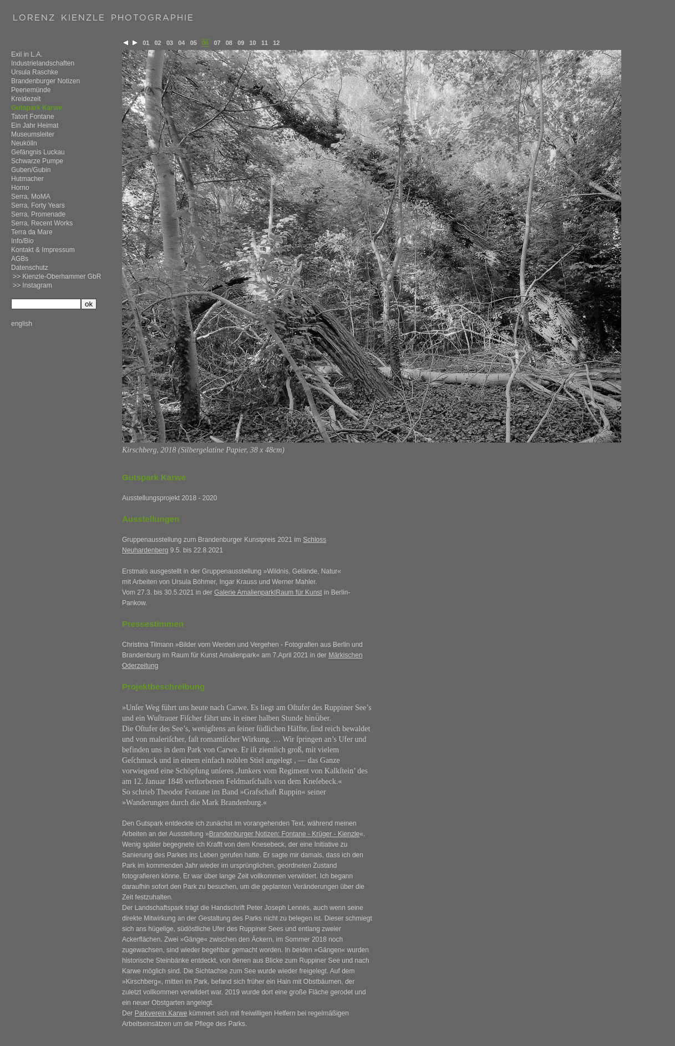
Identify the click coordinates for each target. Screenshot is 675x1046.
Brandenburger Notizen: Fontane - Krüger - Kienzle (284, 834)
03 (169, 42)
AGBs (19, 259)
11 (264, 42)
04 (181, 42)
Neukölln (24, 143)
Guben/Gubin (30, 170)
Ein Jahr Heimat (34, 125)
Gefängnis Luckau (38, 152)
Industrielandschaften (42, 63)
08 (229, 42)
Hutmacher (27, 179)
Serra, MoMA (30, 196)
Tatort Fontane (32, 116)
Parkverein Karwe (161, 1013)
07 (217, 42)
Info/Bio (22, 241)
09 (240, 42)
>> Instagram (32, 285)
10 (253, 42)
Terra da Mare (32, 232)
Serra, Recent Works (42, 223)
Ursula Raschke (34, 72)
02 (158, 42)
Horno (20, 188)
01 (146, 42)
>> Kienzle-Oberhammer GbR (57, 276)
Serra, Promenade (38, 214)
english (21, 324)
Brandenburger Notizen (45, 81)
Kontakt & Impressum (43, 250)
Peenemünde (30, 90)
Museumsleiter (32, 134)
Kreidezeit (25, 99)
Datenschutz (29, 267)
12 (276, 42)
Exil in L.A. (27, 54)
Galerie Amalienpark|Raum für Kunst (268, 592)
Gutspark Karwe (36, 108)
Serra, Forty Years (38, 205)
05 (193, 42)
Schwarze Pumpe (37, 161)
